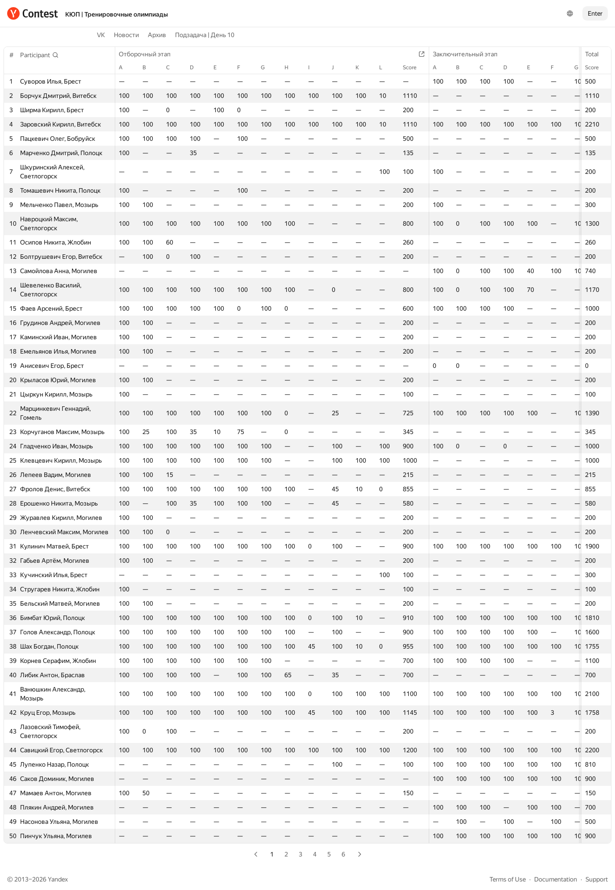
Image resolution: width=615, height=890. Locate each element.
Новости (126, 34)
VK (101, 34)
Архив (157, 34)
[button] (39, 55)
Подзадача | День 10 (204, 34)
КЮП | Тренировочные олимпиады (116, 14)
